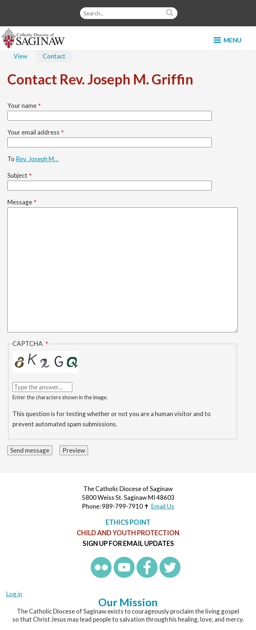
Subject (17, 175)
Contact (57, 57)
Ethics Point (128, 522)
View (20, 56)
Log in (14, 594)
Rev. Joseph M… (37, 159)
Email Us (162, 506)
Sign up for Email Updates (128, 543)
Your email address (33, 132)
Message (19, 202)
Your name (22, 105)
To (11, 159)
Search (170, 13)
